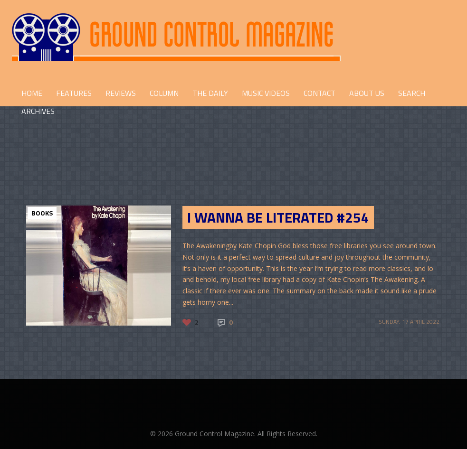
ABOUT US (366, 93)
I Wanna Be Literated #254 (278, 217)
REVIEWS (120, 93)
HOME (31, 93)
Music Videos (266, 93)
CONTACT (319, 93)
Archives (38, 111)
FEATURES (74, 93)
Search (411, 93)
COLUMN (164, 93)
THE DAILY (210, 93)
